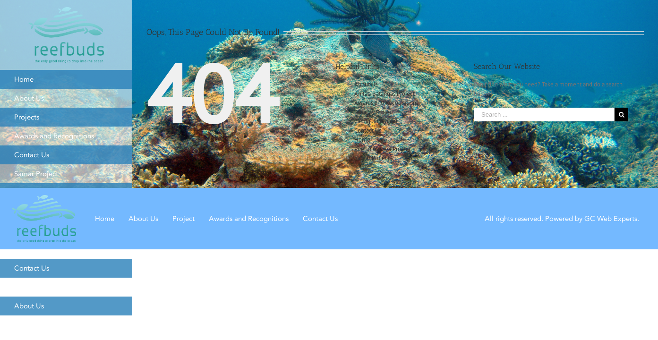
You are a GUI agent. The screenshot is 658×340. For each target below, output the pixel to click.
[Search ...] (544, 114)
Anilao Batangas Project (384, 94)
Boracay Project (374, 112)
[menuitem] (66, 79)
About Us (365, 84)
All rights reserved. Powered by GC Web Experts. (562, 218)
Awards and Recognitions (386, 103)
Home (362, 140)
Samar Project (372, 158)
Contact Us (367, 131)
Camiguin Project (376, 121)
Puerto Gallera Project (382, 149)
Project (183, 218)
